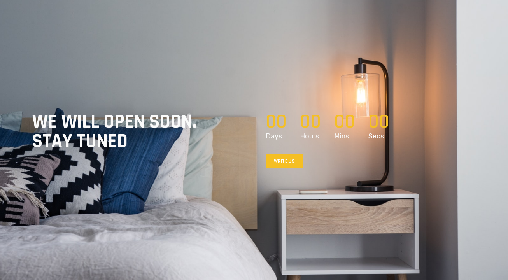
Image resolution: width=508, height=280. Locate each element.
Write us (284, 161)
